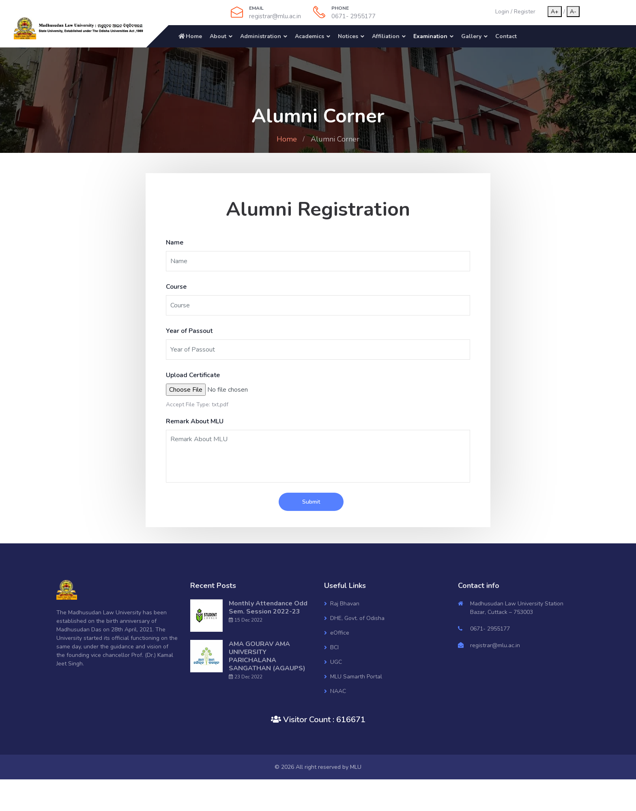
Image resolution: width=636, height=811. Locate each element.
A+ (555, 11)
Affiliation (386, 36)
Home (190, 36)
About (218, 36)
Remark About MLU (194, 421)
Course (176, 286)
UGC (336, 662)
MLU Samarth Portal (356, 676)
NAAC (338, 691)
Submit (311, 502)
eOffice (339, 633)
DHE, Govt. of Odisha (357, 618)
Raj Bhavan (344, 603)
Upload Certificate (193, 375)
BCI (334, 647)
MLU (355, 767)
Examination (430, 36)
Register (524, 11)
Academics (309, 36)
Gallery (471, 36)
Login (502, 11)
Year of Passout (189, 330)
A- (573, 11)
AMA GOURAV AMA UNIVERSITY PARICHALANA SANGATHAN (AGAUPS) (267, 656)
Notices (348, 36)
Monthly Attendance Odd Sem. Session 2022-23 (268, 607)
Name (174, 242)
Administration (260, 36)
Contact (506, 36)
